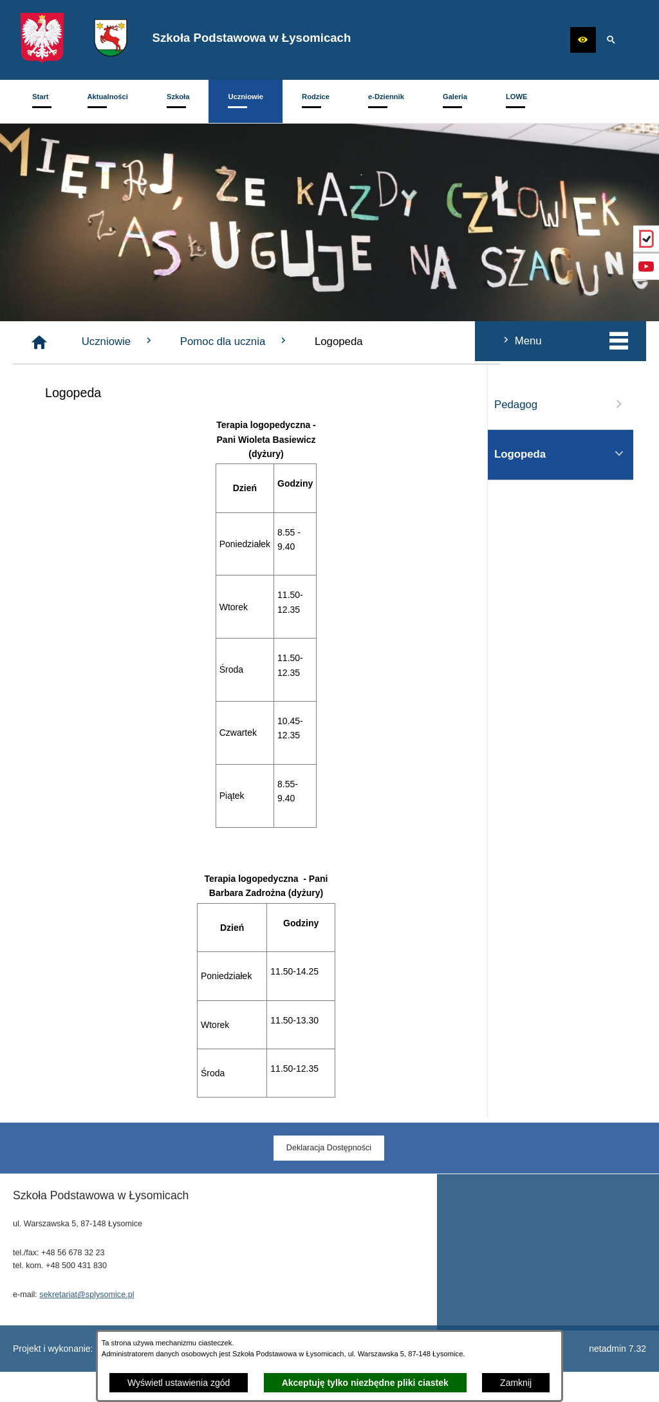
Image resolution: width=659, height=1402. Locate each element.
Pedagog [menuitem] (85, 404)
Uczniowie (277, 341)
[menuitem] (40, 101)
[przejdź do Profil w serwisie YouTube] (646, 266)
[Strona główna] (198, 342)
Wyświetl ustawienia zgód (178, 1383)
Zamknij (516, 1383)
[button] (583, 40)
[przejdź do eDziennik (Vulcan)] (646, 239)
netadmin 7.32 (617, 1348)
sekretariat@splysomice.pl (86, 1311)
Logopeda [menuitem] (85, 454)
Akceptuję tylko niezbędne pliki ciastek (365, 1383)
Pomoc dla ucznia (393, 341)
